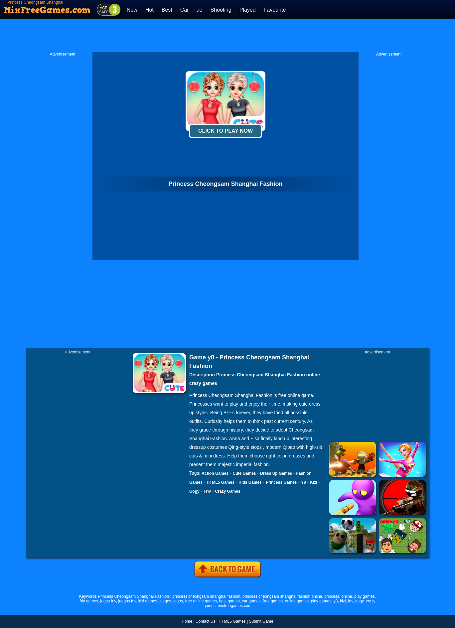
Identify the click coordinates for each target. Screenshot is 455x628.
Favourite (275, 10)
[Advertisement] (227, 35)
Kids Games (249, 482)
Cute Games (244, 473)
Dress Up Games (276, 473)
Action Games (215, 473)
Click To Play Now (225, 131)
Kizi (313, 482)
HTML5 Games (220, 482)
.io (200, 10)
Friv (207, 491)
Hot (149, 10)
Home (187, 621)
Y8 (303, 482)
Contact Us (205, 621)
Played (247, 10)
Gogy (194, 491)
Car (184, 10)
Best (167, 10)
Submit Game (261, 621)
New (132, 10)
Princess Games (281, 482)
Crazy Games (227, 491)
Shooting (220, 10)
